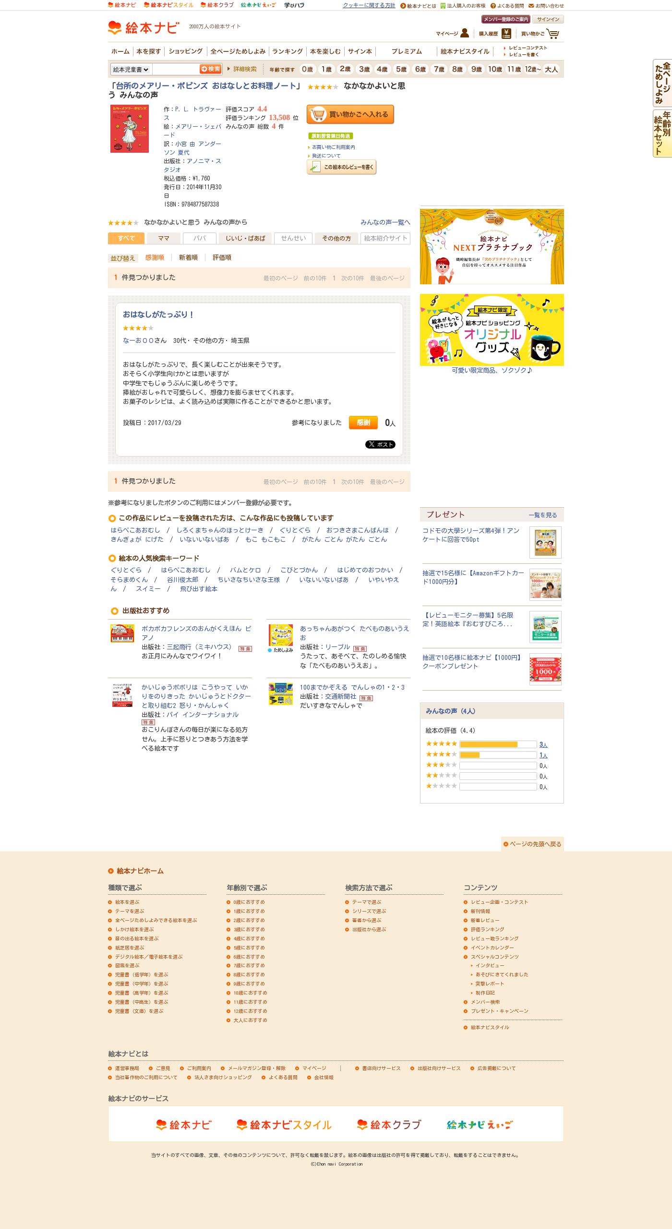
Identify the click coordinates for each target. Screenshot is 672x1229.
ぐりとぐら (295, 530)
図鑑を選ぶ (127, 965)
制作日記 (485, 992)
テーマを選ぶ (129, 911)
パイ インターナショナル (203, 714)
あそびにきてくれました (502, 974)
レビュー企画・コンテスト (499, 902)
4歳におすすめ (249, 938)
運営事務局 (127, 1068)
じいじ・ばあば (245, 238)
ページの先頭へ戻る (536, 844)
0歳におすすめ (249, 902)
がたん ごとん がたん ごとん (344, 539)
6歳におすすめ (249, 956)
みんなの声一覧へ (385, 222)
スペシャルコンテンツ (495, 956)
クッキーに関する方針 (369, 5)
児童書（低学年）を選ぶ (141, 974)
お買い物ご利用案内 (333, 147)
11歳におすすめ (250, 1001)
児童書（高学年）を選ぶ (141, 992)
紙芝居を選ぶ (129, 947)
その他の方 (336, 238)
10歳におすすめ (250, 992)
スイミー (148, 589)
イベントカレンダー (492, 947)
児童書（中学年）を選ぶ (141, 983)
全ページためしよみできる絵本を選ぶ (156, 920)
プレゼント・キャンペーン (499, 1011)
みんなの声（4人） (452, 711)
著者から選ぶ (366, 920)
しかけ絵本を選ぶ (134, 929)
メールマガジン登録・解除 (257, 1068)
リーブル (337, 647)
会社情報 (324, 1077)
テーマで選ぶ (366, 902)
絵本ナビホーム (140, 871)
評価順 (222, 257)
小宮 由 (185, 143)
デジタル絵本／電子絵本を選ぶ (148, 956)
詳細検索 (244, 69)
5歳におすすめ (249, 947)
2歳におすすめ (249, 920)
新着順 (188, 257)
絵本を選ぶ (127, 902)
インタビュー (490, 965)
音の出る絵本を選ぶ (136, 938)
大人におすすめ (250, 1020)
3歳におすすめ (249, 929)
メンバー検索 (485, 1001)
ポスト (381, 444)
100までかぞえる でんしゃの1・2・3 (352, 687)
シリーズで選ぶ (369, 911)
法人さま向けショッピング (223, 1077)
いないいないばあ (204, 539)
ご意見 (163, 1068)
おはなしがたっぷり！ (159, 314)
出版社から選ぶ (369, 929)
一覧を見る (542, 515)
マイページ (314, 1068)
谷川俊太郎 (182, 580)
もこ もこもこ (265, 539)
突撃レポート (490, 983)
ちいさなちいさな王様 (248, 580)
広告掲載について (497, 1068)
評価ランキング (487, 929)
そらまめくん (129, 580)
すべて (126, 238)
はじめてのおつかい (365, 570)
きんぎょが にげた (137, 539)
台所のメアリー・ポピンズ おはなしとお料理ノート (206, 86)
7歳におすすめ (249, 965)
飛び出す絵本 (198, 589)
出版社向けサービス (439, 1068)
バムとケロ (245, 570)
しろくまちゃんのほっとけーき (220, 530)
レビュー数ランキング (495, 938)
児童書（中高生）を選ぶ (141, 1001)
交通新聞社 (340, 696)
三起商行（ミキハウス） (201, 647)
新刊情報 (480, 911)
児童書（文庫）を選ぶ (139, 1011)
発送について (326, 155)
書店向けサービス (381, 1068)
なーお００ (138, 340)
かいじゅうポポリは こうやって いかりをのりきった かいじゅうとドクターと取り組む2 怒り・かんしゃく (196, 696)
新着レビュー (485, 920)
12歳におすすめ (250, 1011)
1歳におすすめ (249, 911)
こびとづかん (299, 570)
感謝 (363, 422)
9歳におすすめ (249, 983)
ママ (163, 238)
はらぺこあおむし (135, 530)
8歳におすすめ (249, 974)
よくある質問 (283, 1077)
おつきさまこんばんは (357, 530)
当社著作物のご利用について (146, 1077)
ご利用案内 (199, 1068)
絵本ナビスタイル (490, 1027)
